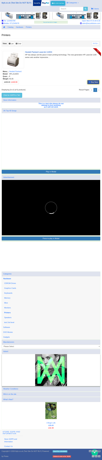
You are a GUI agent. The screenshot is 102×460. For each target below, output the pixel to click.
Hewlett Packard (15, 71)
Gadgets (6, 337)
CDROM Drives (9, 283)
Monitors (7, 308)
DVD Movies (8, 332)
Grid (18, 44)
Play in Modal (51, 172)
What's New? (8, 399)
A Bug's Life (51, 423)
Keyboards (7, 293)
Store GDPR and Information (10, 440)
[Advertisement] (51, 256)
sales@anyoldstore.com (90, 23)
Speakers (7, 317)
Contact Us (8, 446)
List (11, 44)
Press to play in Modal (51, 238)
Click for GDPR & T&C (11, 95)
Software (6, 327)
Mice (5, 303)
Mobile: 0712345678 (10, 23)
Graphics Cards (9, 288)
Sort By (95, 43)
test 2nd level (8, 322)
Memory (6, 298)
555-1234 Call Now (58, 3)
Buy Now (93, 82)
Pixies (6, 456)
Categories (73, 3)
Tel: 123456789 (8, 21)
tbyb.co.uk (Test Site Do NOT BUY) (16, 3)
